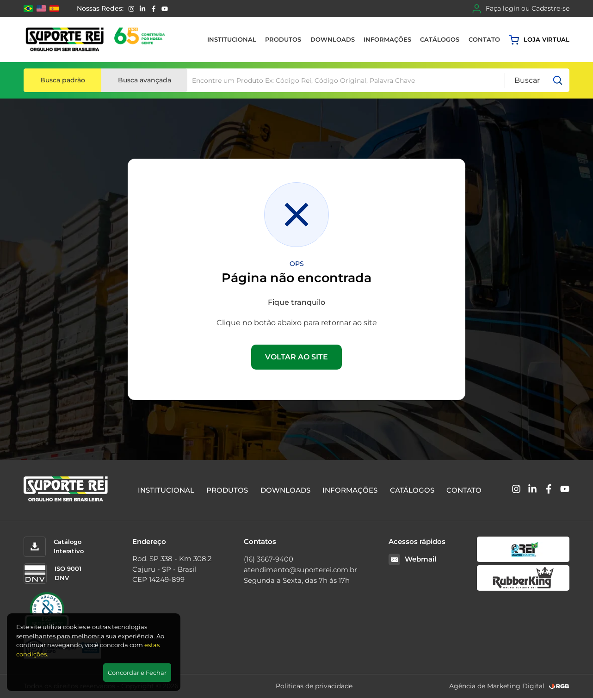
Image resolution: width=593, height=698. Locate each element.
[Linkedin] (142, 9)
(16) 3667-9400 (268, 559)
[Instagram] (131, 9)
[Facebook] (153, 9)
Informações (387, 39)
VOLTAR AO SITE (296, 356)
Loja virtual (539, 40)
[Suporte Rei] (97, 40)
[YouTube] (164, 9)
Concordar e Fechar (137, 672)
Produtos (283, 39)
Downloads (332, 39)
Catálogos (439, 39)
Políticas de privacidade (314, 686)
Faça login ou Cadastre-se (520, 8)
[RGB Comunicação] (559, 686)
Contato (484, 39)
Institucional (231, 39)
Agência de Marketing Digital (496, 686)
